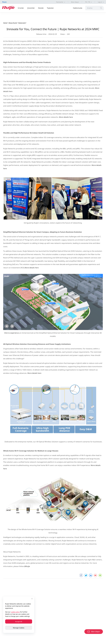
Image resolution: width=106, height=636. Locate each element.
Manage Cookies (18, 628)
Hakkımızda (77, 8)
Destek (41, 8)
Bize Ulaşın (75, 2)
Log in (100, 2)
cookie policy (15, 612)
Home (5, 23)
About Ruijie (12, 23)
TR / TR (87, 2)
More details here (66, 117)
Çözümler (31, 8)
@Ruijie (27, 566)
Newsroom (22, 23)
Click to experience (11, 333)
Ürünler (21, 8)
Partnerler (59, 2)
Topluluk (50, 8)
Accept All (18, 622)
